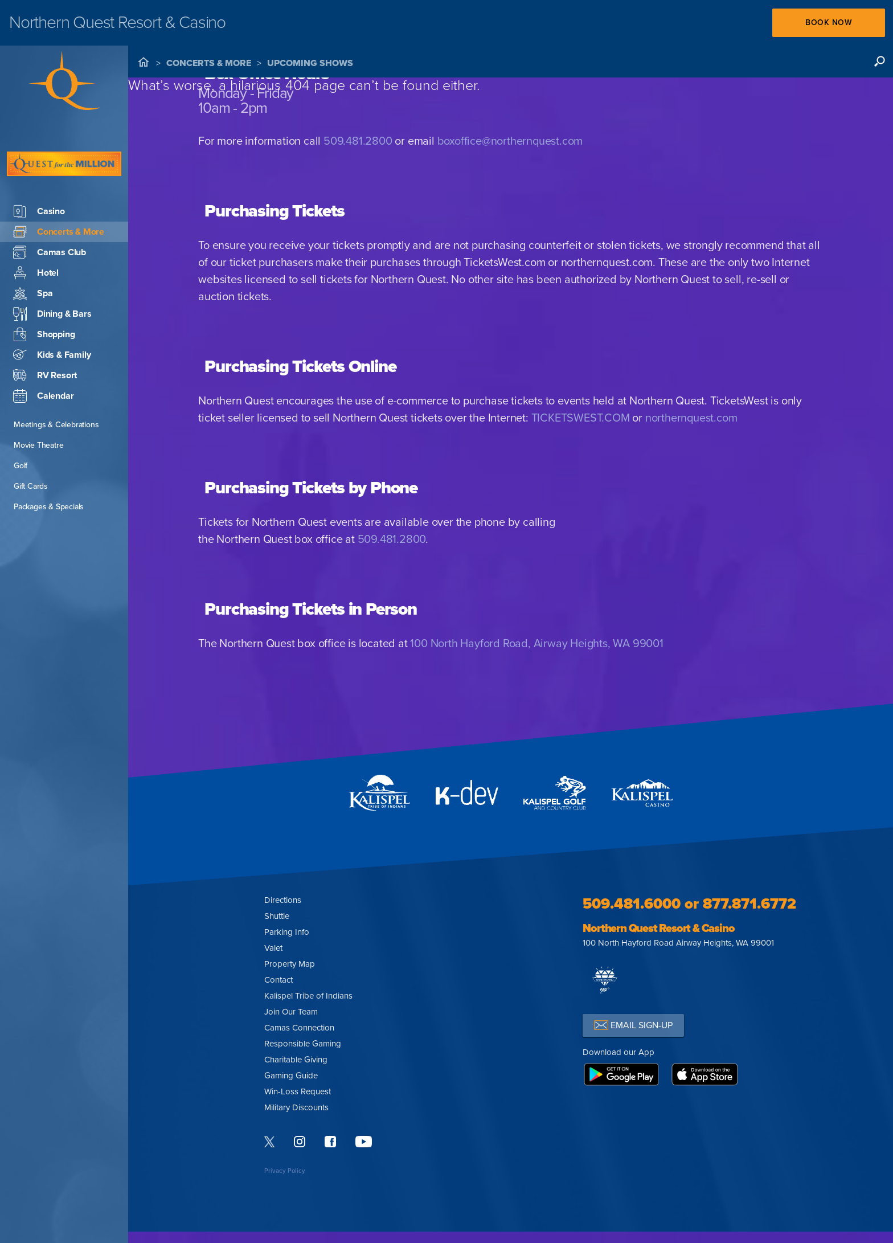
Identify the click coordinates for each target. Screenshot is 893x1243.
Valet (273, 948)
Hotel (36, 239)
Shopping (44, 300)
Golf (20, 431)
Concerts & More (208, 63)
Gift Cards (31, 452)
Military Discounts (296, 1107)
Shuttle (276, 916)
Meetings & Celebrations (56, 390)
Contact (278, 980)
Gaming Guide (291, 1075)
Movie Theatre (38, 411)
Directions (282, 900)
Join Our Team (291, 1012)
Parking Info (286, 932)
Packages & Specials (49, 472)
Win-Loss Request (297, 1091)
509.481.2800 (357, 141)
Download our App (618, 1052)
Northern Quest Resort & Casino (658, 928)
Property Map (289, 964)
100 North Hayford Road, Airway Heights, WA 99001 (536, 644)
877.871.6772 (749, 904)
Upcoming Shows (310, 63)
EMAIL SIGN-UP (633, 1025)
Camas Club (49, 218)
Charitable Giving (295, 1059)
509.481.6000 (632, 904)
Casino (39, 177)
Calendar (43, 362)
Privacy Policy (284, 1171)
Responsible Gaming (302, 1043)
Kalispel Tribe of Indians (308, 996)
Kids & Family (52, 321)
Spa (32, 259)
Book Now (828, 22)
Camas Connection (299, 1028)
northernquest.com (691, 418)
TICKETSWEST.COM (580, 418)
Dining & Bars (52, 280)
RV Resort (45, 341)
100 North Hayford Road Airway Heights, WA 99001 (678, 943)
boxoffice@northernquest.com (510, 141)
